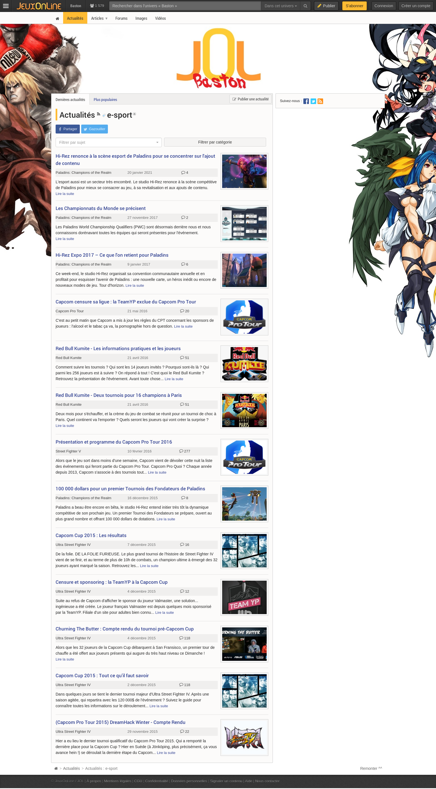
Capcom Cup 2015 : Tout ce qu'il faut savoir (102, 675)
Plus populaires (105, 99)
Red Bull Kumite (68, 358)
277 (184, 451)
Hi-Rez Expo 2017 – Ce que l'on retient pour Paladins (112, 255)
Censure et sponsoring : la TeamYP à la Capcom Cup (112, 582)
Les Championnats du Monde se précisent (101, 208)
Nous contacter (267, 781)
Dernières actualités (70, 99)
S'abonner (354, 6)
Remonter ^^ (371, 768)
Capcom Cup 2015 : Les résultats (91, 535)
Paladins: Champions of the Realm (83, 172)
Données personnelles (189, 781)
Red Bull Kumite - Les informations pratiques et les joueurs (118, 348)
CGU (138, 781)
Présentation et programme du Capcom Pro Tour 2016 (114, 442)
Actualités (78, 115)
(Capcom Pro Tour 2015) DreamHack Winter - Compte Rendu (120, 722)
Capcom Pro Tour (70, 311)
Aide (248, 781)
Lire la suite (65, 194)
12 (184, 591)
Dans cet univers (281, 6)
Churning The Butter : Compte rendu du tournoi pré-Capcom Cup (125, 628)
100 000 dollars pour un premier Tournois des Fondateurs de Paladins (130, 488)
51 (184, 358)
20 (184, 311)
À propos (94, 781)
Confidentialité (156, 781)
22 (184, 731)
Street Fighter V (68, 451)
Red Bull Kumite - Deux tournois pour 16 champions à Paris (119, 395)
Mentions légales (117, 781)
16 (184, 545)
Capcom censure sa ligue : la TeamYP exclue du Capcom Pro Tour (126, 301)
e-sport (117, 115)
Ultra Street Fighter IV (73, 545)
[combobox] (109, 142)
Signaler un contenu (226, 781)
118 (184, 638)
